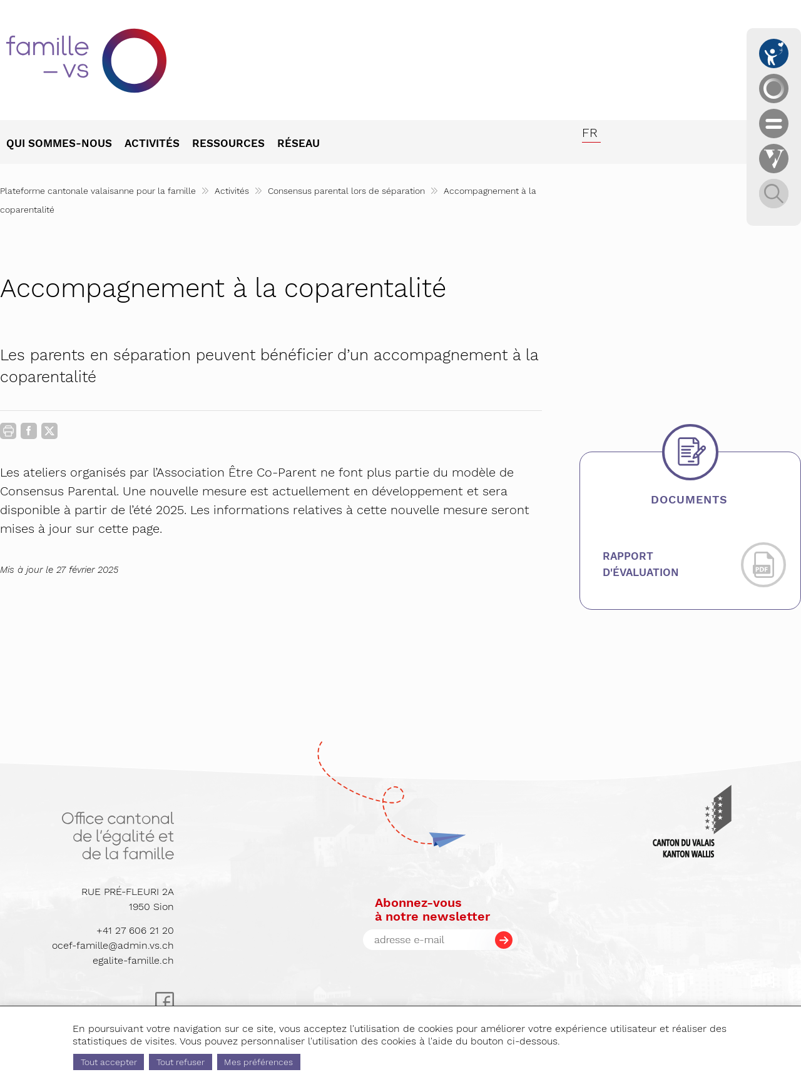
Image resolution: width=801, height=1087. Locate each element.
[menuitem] (65, 144)
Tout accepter (109, 1062)
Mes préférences (258, 1062)
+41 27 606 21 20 (135, 930)
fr (590, 132)
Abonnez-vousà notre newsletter (432, 909)
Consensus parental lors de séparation (346, 191)
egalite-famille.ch (133, 960)
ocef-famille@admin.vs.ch (113, 945)
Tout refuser (180, 1062)
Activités (232, 191)
